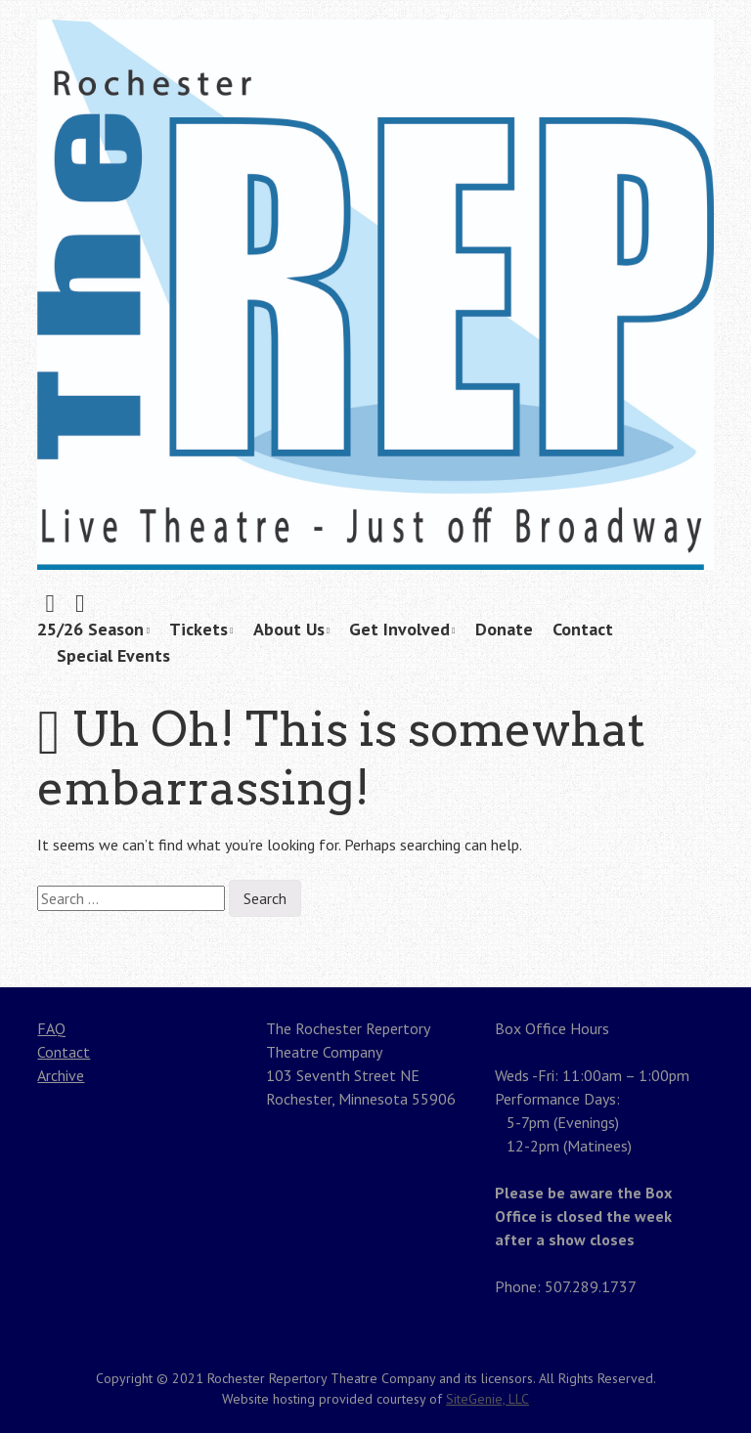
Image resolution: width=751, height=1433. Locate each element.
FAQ (51, 1028)
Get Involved (399, 629)
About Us (289, 629)
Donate (504, 629)
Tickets (198, 629)
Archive (60, 1075)
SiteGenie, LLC (487, 1399)
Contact (582, 629)
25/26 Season (90, 629)
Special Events (113, 655)
